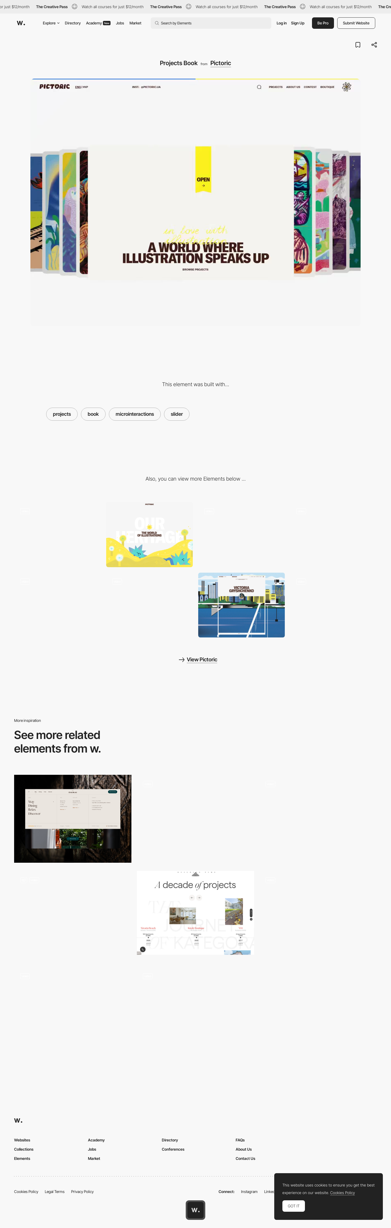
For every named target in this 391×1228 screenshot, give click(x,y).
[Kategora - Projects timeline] (195, 913)
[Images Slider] (318, 819)
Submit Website (356, 23)
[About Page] (57, 605)
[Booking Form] (195, 1011)
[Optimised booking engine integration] (72, 915)
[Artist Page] (241, 605)
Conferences (173, 1149)
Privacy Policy (82, 1191)
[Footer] (333, 605)
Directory (73, 23)
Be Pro (323, 23)
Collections (23, 1149)
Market (135, 23)
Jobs (120, 23)
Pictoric (220, 63)
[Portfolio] (195, 819)
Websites (22, 1140)
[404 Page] (149, 605)
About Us (244, 1149)
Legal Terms (55, 1191)
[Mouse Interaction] (333, 534)
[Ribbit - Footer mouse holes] (72, 1011)
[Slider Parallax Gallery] (318, 915)
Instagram (249, 1191)
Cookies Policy (26, 1191)
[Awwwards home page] (195, 1210)
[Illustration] (149, 534)
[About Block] (241, 534)
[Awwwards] (21, 23)
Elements (22, 1158)
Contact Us (245, 1158)
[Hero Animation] (57, 534)
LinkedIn (271, 1191)
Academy (98, 23)
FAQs (240, 1140)
